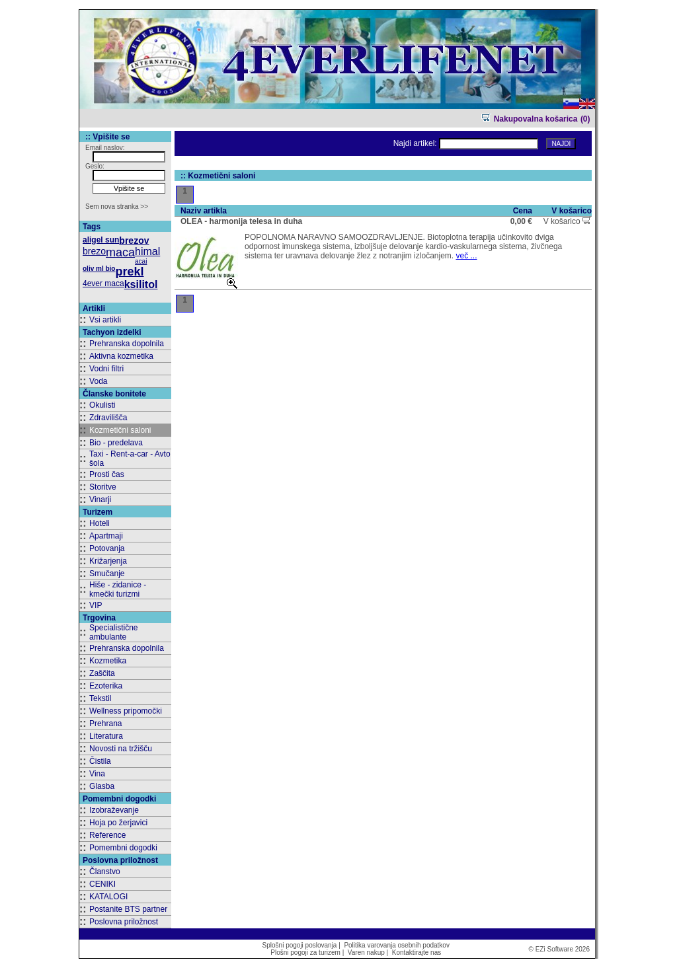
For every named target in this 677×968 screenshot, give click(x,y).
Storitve (102, 487)
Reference (107, 835)
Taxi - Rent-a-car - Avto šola (129, 458)
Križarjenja (108, 561)
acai (141, 261)
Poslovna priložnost (123, 921)
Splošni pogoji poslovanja (299, 945)
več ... (466, 255)
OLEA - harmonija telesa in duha (241, 221)
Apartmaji (106, 535)
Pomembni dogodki (123, 847)
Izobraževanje (114, 810)
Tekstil (100, 698)
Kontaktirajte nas (417, 952)
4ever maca (103, 283)
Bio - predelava (116, 442)
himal (147, 251)
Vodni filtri (106, 368)
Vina (97, 773)
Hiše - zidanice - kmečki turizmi (117, 589)
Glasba (101, 786)
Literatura (106, 736)
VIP (95, 605)
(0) (585, 119)
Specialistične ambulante (113, 632)
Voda (98, 381)
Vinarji (100, 499)
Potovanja (106, 548)
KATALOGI (108, 896)
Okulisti (102, 405)
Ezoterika (105, 685)
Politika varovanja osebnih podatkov (397, 945)
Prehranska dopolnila (126, 343)
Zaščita (102, 673)
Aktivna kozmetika (121, 356)
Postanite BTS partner (128, 909)
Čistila (100, 761)
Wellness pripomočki (125, 711)
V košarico (567, 221)
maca (120, 252)
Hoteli (99, 523)
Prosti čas (106, 474)
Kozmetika (107, 660)
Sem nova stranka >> (116, 206)
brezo (94, 251)
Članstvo (104, 871)
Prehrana (105, 723)
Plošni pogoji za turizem (305, 952)
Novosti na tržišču (120, 748)
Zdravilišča (108, 417)
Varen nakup (366, 952)
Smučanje (106, 573)
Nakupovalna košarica (529, 119)
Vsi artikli (105, 319)
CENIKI (102, 884)
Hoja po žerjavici (118, 822)
